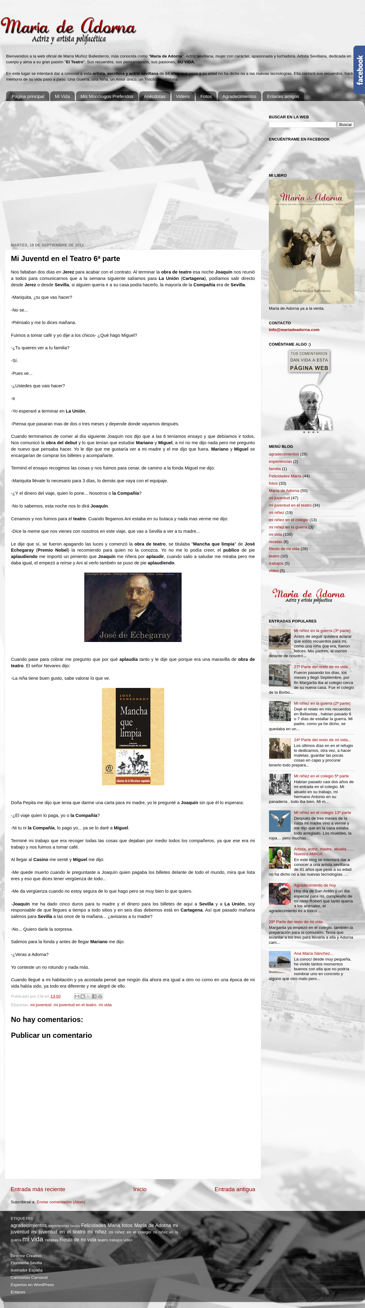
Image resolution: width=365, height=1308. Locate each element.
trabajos (276, 563)
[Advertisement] (63, 169)
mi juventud (40, 1005)
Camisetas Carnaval (29, 1277)
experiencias (280, 461)
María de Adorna (284, 490)
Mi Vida (62, 96)
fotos (273, 483)
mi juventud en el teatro (75, 1005)
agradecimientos (284, 454)
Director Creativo (26, 1256)
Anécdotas (154, 96)
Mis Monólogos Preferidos (107, 96)
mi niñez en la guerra (288, 527)
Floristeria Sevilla (26, 1263)
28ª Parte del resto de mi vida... (297, 921)
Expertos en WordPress (32, 1284)
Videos (183, 96)
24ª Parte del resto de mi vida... (322, 740)
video (274, 570)
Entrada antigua (235, 1189)
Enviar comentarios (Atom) (61, 1202)
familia (275, 468)
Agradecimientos (239, 96)
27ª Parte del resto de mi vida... (322, 666)
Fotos (206, 96)
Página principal (28, 96)
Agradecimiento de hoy (315, 885)
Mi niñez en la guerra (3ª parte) (322, 630)
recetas (275, 541)
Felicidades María (285, 476)
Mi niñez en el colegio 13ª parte (322, 812)
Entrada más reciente (38, 1189)
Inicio (140, 1189)
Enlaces (18, 1292)
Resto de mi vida (284, 548)
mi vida (105, 1005)
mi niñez (276, 512)
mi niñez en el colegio (288, 520)
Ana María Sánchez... (313, 953)
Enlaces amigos (283, 96)
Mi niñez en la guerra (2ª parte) (322, 703)
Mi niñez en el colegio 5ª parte (321, 776)
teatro (274, 556)
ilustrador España (27, 1270)
